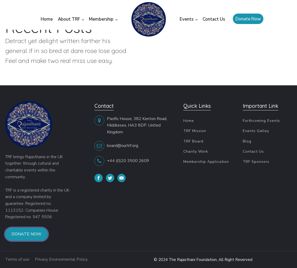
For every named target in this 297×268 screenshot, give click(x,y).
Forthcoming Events (261, 121)
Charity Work (195, 151)
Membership (101, 19)
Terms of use (18, 259)
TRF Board (193, 141)
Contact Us (214, 19)
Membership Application (206, 162)
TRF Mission (194, 131)
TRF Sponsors (256, 162)
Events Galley (256, 131)
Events (186, 19)
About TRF (69, 19)
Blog (247, 141)
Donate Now (248, 19)
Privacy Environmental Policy (62, 259)
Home (47, 19)
